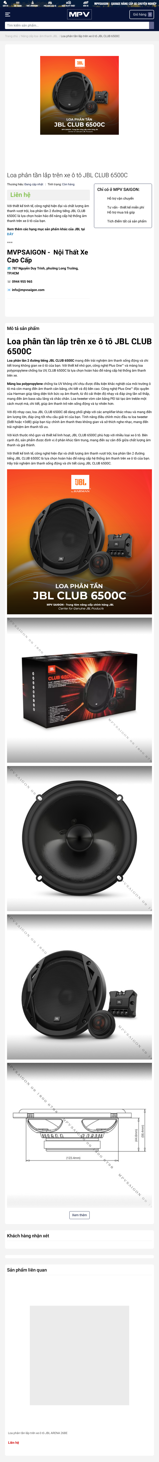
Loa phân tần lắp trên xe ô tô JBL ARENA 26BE (37, 1433)
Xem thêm (79, 1215)
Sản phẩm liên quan (27, 1270)
